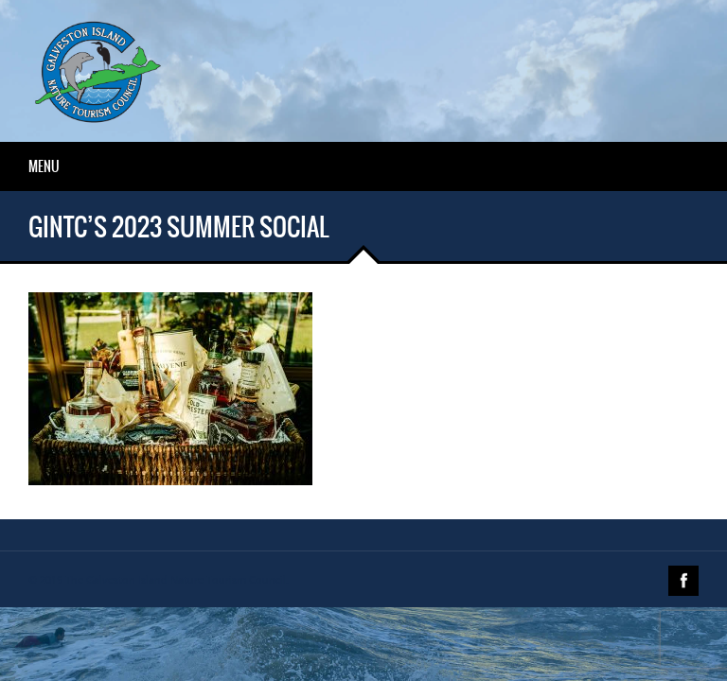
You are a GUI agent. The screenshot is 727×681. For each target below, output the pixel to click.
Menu (44, 166)
